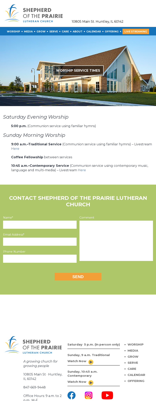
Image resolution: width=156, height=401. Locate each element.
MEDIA (133, 350)
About (77, 31)
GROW (41, 31)
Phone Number (14, 251)
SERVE (53, 31)
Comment (86, 217)
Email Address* (13, 234)
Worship (13, 31)
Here (15, 149)
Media (28, 31)
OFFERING (112, 31)
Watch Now (76, 361)
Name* (8, 217)
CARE (65, 31)
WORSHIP (136, 344)
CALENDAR (93, 31)
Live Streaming (136, 31)
